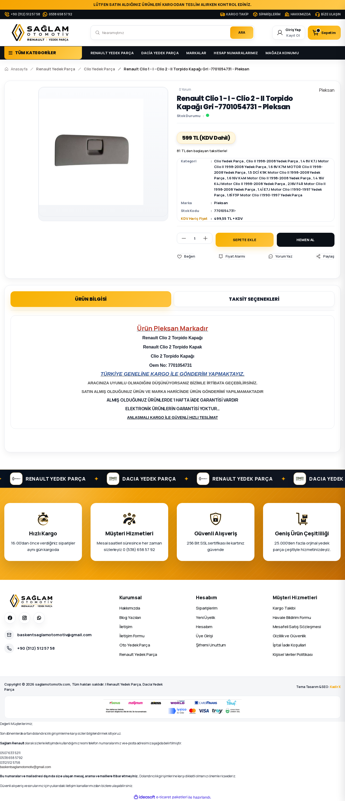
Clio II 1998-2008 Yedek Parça (272, 161)
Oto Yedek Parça (134, 645)
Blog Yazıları (130, 617)
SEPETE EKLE (244, 239)
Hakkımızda (129, 608)
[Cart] (324, 33)
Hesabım (204, 626)
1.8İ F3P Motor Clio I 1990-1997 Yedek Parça (264, 195)
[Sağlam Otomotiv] (32, 600)
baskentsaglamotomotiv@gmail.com (25, 767)
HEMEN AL (305, 239)
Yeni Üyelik (205, 617)
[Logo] (41, 32)
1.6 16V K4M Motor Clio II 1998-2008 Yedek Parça (268, 178)
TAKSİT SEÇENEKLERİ (254, 299)
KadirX (335, 686)
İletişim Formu (131, 636)
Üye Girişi (204, 636)
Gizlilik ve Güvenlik (289, 636)
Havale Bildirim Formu (292, 617)
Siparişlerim (207, 608)
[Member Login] (288, 33)
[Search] (172, 32)
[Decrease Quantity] (182, 238)
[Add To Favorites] (186, 256)
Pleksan (221, 202)
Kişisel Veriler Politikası (293, 654)
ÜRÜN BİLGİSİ (91, 299)
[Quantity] (194, 238)
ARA (241, 32)
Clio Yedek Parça (228, 161)
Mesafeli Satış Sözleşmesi (297, 626)
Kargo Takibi (284, 608)
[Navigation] (43, 52)
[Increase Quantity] (207, 238)
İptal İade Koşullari (289, 645)
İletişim (125, 626)
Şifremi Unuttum (211, 645)
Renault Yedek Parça (138, 654)
